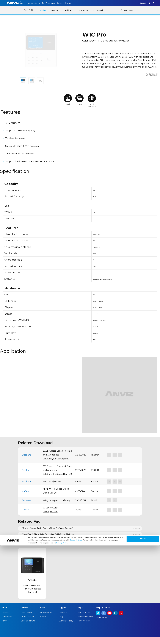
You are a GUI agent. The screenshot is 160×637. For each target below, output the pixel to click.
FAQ (61, 603)
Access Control (34, 3)
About (5, 594)
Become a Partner (29, 608)
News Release (46, 599)
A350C (32, 567)
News (42, 594)
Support (141, 3)
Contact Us (7, 603)
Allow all (143, 630)
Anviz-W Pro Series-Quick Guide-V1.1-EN (56, 478)
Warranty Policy (66, 608)
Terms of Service (85, 603)
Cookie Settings (76, 631)
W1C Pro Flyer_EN (52, 468)
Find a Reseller (27, 603)
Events (43, 603)
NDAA (4, 608)
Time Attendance (50, 3)
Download (97, 10)
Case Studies (26, 599)
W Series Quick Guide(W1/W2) (50, 497)
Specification (67, 10)
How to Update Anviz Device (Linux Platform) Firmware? (47, 515)
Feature (53, 10)
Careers (5, 599)
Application (83, 10)
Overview (41, 10)
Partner (74, 3)
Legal (80, 594)
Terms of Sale (84, 599)
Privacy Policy (61, 634)
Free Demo (127, 10)
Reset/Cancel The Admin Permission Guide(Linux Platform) (48, 521)
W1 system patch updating (56, 487)
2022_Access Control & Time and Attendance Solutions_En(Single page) (57, 442)
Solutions (64, 3)
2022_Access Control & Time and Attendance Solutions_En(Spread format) (57, 457)
